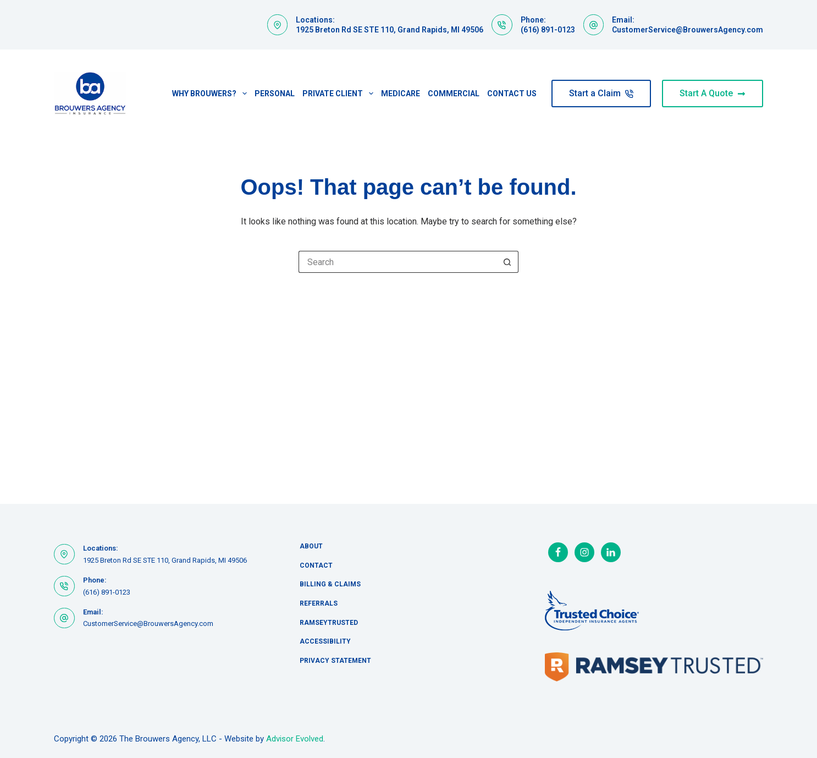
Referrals (319, 603)
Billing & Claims (330, 584)
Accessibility (325, 641)
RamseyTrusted (329, 623)
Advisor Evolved (294, 739)
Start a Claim (601, 93)
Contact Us (512, 93)
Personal (275, 93)
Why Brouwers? (211, 93)
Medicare (400, 93)
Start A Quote (713, 93)
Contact (316, 565)
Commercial (453, 93)
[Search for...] (397, 262)
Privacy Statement (335, 660)
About (311, 546)
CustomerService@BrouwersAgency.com (687, 29)
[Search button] (507, 262)
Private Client (339, 93)
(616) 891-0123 (548, 29)
